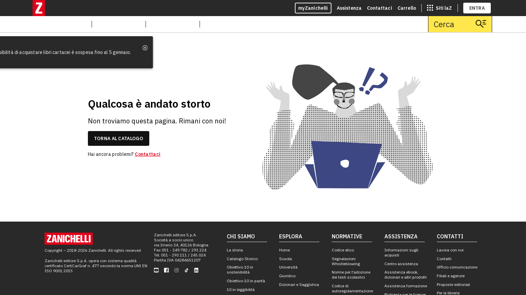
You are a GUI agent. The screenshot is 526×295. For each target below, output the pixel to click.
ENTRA (477, 8)
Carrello (407, 8)
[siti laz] (439, 8)
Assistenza (349, 8)
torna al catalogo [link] (118, 138)
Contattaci (379, 8)
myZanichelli (313, 8)
